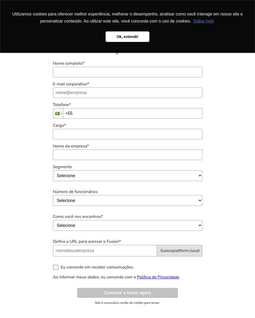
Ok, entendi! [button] (127, 37)
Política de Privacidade (158, 277)
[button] (58, 113)
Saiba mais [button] (203, 21)
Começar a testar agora (127, 292)
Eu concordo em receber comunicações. (97, 267)
